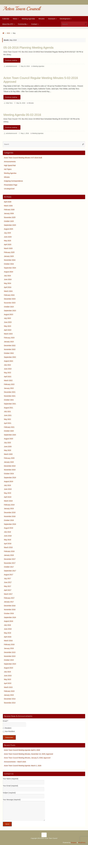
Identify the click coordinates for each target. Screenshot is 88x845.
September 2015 (10, 664)
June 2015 (7, 676)
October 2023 (9, 307)
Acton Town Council (21, 8)
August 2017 (8, 575)
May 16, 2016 (25, 66)
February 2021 (9, 427)
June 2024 (7, 279)
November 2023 (9, 303)
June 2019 (7, 489)
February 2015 (9, 691)
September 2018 (10, 524)
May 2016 (7, 633)
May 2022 (7, 373)
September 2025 (10, 225)
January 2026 (9, 213)
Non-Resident (9, 731)
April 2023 (7, 330)
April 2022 (7, 376)
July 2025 (7, 233)
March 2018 (8, 547)
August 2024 (8, 272)
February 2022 (9, 384)
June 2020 (7, 446)
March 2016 (8, 641)
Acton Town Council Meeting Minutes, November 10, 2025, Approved (28, 754)
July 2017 (7, 578)
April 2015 (7, 683)
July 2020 (7, 443)
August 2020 (8, 439)
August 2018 (8, 528)
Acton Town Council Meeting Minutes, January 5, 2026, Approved (27, 758)
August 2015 (8, 668)
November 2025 (9, 217)
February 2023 (9, 338)
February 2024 (9, 295)
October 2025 (9, 221)
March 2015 (8, 687)
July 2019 (7, 485)
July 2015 (7, 672)
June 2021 (7, 415)
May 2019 (7, 493)
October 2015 (9, 660)
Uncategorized (9, 189)
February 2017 (9, 598)
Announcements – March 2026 (15, 762)
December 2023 (9, 299)
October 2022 (9, 353)
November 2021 (9, 396)
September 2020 (10, 435)
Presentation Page (10, 185)
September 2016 (10, 617)
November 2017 (9, 563)
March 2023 (8, 334)
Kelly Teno (9, 103)
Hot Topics (7, 169)
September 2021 (10, 404)
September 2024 (10, 268)
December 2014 (9, 699)
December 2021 (9, 392)
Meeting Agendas (38, 66)
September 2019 (10, 477)
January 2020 (9, 462)
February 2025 (9, 252)
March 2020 (8, 454)
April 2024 (7, 287)
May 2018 (7, 540)
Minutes (31, 103)
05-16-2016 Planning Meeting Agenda (28, 47)
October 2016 (9, 613)
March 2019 (8, 501)
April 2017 (7, 590)
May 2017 (7, 586)
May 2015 (7, 679)
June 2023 (7, 322)
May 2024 (7, 283)
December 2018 (9, 512)
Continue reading (12, 60)
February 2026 (9, 210)
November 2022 (9, 349)
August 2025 (8, 229)
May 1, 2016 (25, 133)
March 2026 (8, 206)
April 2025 (7, 244)
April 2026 (7, 202)
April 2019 (7, 497)
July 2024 (7, 276)
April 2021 (7, 423)
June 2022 (7, 369)
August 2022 (8, 361)
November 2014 (9, 703)
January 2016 (9, 648)
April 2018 (7, 544)
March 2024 (8, 291)
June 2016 (7, 629)
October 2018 (9, 520)
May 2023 (7, 326)
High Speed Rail (10, 165)
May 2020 (7, 450)
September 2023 (10, 311)
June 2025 (7, 237)
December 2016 (9, 606)
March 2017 (8, 594)
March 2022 (8, 380)
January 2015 (9, 695)
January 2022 (9, 388)
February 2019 (9, 505)
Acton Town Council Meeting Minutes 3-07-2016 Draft (23, 158)
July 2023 (7, 318)
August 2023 (8, 314)
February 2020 (9, 458)
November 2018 (9, 516)
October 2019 (9, 474)
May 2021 (7, 419)
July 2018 (7, 532)
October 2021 (9, 400)
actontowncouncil (11, 66)
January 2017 (9, 602)
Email (5, 721)
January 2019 (9, 508)
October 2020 (9, 431)
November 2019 (9, 470)
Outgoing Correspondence (13, 181)
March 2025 (8, 248)
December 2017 (9, 559)
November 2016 (9, 609)
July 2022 (7, 365)
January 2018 (9, 555)
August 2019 (8, 481)
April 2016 (7, 637)
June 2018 (7, 536)
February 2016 (9, 644)
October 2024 (9, 264)
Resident (7, 728)
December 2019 (9, 466)
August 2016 (8, 621)
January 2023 (9, 342)
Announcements (10, 161)
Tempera (73, 842)
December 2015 (9, 652)
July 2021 (7, 411)
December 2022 (9, 345)
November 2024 (9, 260)
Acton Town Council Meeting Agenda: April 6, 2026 (22, 750)
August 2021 (8, 408)
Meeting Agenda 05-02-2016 (22, 115)
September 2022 (10, 357)
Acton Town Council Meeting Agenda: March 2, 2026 (22, 766)
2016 (8, 33)
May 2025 (7, 241)
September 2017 (10, 571)
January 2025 (9, 256)
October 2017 (9, 567)
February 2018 (9, 551)
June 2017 (7, 582)
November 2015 (9, 656)
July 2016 (7, 625)
